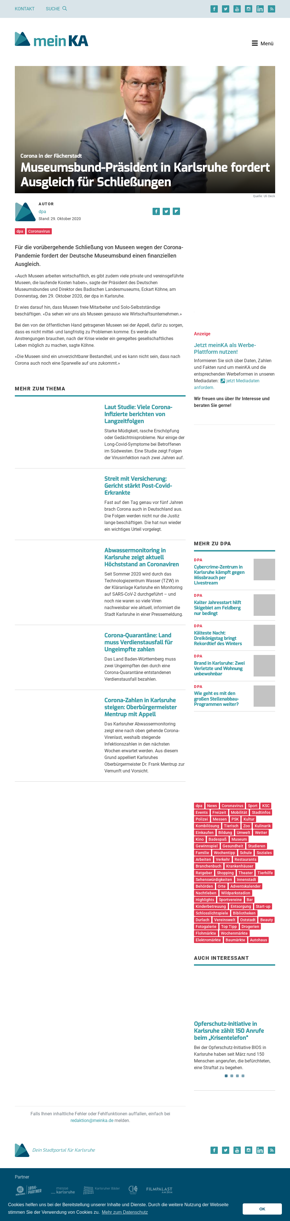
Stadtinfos (261, 812)
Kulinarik (263, 826)
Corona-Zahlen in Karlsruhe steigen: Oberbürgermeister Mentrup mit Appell (140, 707)
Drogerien (250, 926)
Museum (239, 839)
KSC (266, 805)
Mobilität (239, 812)
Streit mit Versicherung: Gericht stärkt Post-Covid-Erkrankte (138, 486)
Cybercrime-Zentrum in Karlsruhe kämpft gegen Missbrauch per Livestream (219, 575)
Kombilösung (207, 826)
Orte (222, 886)
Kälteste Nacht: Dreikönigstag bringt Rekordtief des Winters (218, 638)
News (212, 805)
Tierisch (231, 826)
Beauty (266, 920)
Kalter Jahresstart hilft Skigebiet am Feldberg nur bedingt (217, 608)
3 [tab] (237, 1075)
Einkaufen (205, 832)
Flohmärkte (206, 933)
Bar (250, 899)
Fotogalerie (206, 926)
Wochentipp (224, 852)
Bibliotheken (244, 913)
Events (202, 812)
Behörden (204, 886)
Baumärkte (235, 940)
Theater (245, 873)
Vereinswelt (224, 920)
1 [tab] (226, 1075)
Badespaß (218, 839)
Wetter (261, 832)
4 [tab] (243, 1075)
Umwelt (243, 832)
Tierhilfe (265, 873)
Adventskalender (245, 886)
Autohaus (258, 940)
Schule (246, 852)
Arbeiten (203, 859)
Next (267, 995)
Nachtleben (206, 893)
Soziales (264, 852)
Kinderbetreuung (211, 906)
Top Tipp (229, 926)
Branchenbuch (208, 866)
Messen (220, 819)
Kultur (249, 819)
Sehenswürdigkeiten (214, 879)
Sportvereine (230, 899)
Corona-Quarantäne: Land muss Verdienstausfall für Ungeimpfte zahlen (138, 642)
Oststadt (248, 920)
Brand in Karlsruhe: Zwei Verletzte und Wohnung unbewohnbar (219, 668)
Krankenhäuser (239, 866)
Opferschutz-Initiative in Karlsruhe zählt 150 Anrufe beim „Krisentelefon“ (229, 1031)
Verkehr (223, 859)
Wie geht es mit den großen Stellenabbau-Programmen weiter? (216, 698)
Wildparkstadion (235, 893)
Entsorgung (241, 906)
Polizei (202, 819)
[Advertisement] (234, 247)
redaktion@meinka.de (92, 1120)
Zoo (246, 826)
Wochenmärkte (234, 933)
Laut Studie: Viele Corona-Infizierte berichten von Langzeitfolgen (138, 414)
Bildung (225, 832)
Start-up (263, 906)
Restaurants (245, 859)
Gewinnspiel (207, 846)
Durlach (202, 920)
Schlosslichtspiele (212, 913)
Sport (253, 805)
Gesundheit (233, 846)
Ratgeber (204, 873)
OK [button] (262, 1209)
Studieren (256, 846)
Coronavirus (39, 231)
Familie (202, 852)
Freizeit (219, 812)
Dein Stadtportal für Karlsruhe (55, 1150)
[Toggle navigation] (262, 43)
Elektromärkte (208, 940)
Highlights (205, 899)
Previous (202, 995)
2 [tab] (231, 1075)
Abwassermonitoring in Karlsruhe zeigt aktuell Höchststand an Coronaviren (141, 557)
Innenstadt (246, 879)
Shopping (225, 873)
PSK (235, 819)
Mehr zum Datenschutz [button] (125, 1212)
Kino (200, 839)
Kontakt (25, 8)
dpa (42, 211)
